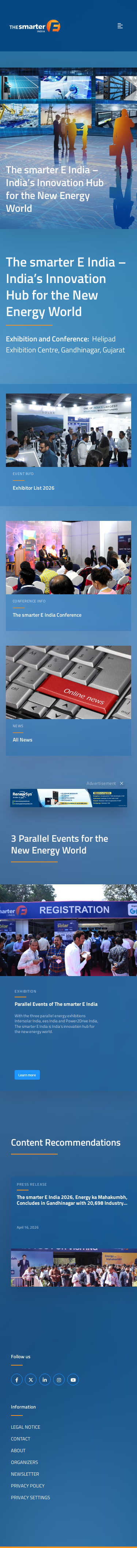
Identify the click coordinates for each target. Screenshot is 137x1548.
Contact (20, 1438)
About (18, 1450)
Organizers (24, 1462)
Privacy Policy (28, 1485)
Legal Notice (25, 1427)
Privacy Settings (30, 1497)
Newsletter (25, 1474)
